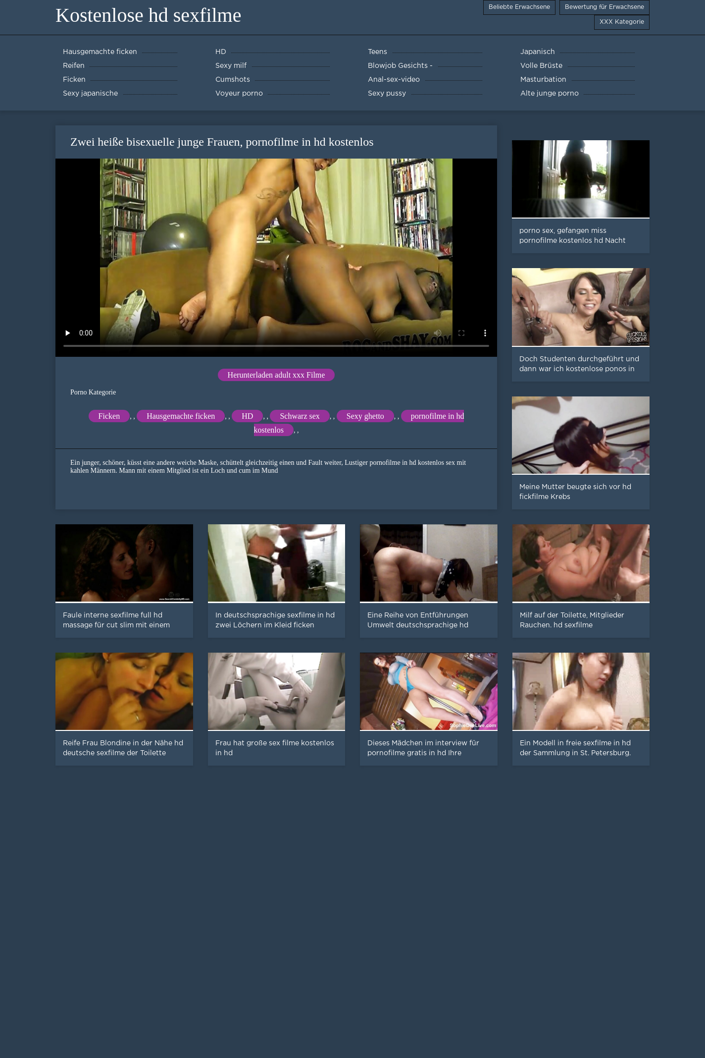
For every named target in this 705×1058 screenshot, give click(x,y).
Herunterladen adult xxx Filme (276, 375)
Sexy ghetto (365, 416)
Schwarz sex (299, 416)
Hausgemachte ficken (181, 416)
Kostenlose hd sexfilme (148, 15)
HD (247, 416)
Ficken (109, 416)
